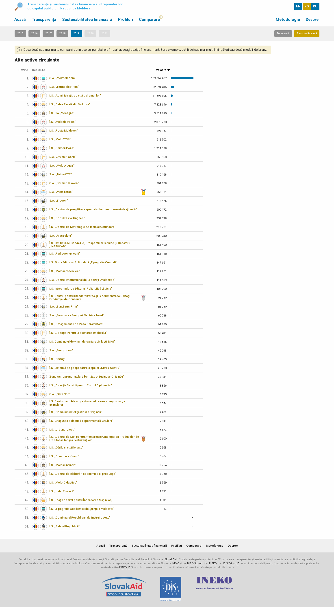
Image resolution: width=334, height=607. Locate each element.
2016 (34, 33)
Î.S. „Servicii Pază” (61, 148)
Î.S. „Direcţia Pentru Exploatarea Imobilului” (78, 332)
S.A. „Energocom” (61, 350)
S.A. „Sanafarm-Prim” (63, 306)
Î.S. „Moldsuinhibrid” (62, 465)
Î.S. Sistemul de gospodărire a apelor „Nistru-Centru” (84, 367)
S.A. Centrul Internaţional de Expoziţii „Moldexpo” (82, 280)
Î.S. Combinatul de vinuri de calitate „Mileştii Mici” (82, 341)
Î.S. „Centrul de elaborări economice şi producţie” (82, 473)
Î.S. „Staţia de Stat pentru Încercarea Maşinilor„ (80, 500)
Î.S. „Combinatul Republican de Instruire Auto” (79, 517)
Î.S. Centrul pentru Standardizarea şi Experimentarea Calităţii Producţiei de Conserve (89, 297)
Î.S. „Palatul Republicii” (64, 526)
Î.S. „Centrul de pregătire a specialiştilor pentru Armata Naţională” (93, 209)
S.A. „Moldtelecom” (62, 78)
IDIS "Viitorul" (194, 563)
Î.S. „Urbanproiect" (62, 429)
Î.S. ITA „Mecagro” (61, 113)
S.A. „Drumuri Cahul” (62, 156)
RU (315, 6)
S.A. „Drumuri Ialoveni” (64, 183)
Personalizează (307, 33)
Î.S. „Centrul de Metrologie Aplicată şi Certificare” (82, 227)
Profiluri (125, 19)
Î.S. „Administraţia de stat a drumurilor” (75, 95)
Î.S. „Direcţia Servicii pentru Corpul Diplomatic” (80, 385)
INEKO (175, 563)
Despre (312, 19)
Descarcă (283, 33)
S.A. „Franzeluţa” (60, 235)
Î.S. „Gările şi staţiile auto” (66, 447)
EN (298, 6)
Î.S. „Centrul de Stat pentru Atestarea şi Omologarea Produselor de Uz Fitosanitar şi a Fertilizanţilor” (94, 438)
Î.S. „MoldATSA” (60, 139)
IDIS (130, 567)
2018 (62, 33)
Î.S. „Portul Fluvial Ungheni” (67, 218)
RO (306, 6)
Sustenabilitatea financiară (87, 19)
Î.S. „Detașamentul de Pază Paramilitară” (76, 324)
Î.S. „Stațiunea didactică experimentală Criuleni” (81, 420)
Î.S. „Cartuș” (57, 359)
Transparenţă (44, 19)
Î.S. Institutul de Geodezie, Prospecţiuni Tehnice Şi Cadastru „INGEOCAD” (89, 244)
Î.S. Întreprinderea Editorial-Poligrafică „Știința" (80, 288)
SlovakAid (171, 559)
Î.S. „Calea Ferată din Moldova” (69, 104)
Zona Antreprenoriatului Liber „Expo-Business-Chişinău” (86, 376)
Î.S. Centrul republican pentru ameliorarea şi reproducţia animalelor (87, 403)
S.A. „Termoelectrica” (64, 86)
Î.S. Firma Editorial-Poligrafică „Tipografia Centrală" (83, 262)
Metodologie (288, 19)
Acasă (20, 19)
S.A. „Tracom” (58, 200)
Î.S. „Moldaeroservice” (64, 271)
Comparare (149, 19)
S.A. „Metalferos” (61, 192)
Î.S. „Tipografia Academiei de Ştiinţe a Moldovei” (81, 508)
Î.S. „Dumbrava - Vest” (64, 456)
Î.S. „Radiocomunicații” (64, 253)
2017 (48, 33)
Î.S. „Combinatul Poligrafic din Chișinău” (75, 412)
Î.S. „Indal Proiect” (61, 491)
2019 (76, 33)
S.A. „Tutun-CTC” (60, 174)
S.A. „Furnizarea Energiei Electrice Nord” (76, 315)
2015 (20, 33)
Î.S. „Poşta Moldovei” (63, 130)
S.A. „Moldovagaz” (61, 165)
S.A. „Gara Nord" (60, 394)
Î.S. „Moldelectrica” (62, 121)
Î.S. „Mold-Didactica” (63, 482)
